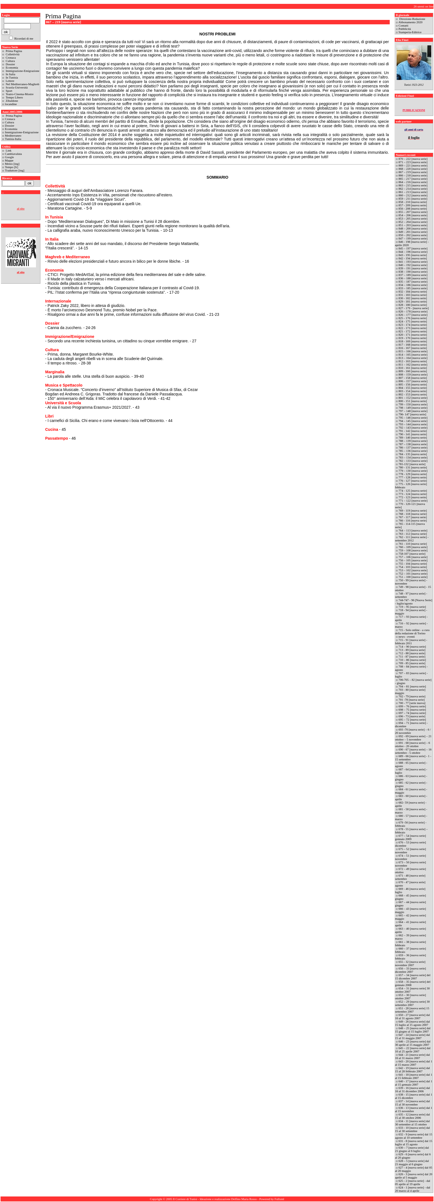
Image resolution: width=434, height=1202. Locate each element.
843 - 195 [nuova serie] (413, 255)
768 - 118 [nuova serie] (413, 513)
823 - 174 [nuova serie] (413, 324)
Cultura (10, 60)
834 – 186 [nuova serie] (413, 284)
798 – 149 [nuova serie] (413, 407)
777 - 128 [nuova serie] (413, 477)
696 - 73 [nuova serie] (412, 716)
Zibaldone (11, 100)
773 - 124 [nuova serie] (413, 494)
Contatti (403, 25)
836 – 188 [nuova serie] (413, 278)
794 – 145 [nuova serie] (413, 421)
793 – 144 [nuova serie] (413, 424)
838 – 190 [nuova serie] (413, 271)
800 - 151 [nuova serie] (413, 401)
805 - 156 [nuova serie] (413, 384)
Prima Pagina (13, 51)
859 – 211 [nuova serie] (413, 198)
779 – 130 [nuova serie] (413, 470)
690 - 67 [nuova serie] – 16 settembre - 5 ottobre (413, 751)
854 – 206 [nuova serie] (413, 215)
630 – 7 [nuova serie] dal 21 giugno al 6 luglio (412, 1149)
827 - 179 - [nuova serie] (414, 308)
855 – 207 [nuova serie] (413, 211)
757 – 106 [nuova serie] (413, 557)
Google (9, 157)
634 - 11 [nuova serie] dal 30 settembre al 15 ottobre (412, 1122)
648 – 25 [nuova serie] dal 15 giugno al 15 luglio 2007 (412, 1029)
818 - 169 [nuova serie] (413, 341)
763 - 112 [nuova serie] (413, 533)
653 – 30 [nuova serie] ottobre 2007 (410, 996)
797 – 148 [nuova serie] (413, 411)
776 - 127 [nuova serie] (413, 480)
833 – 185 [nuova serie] (413, 288)
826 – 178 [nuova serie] (413, 311)
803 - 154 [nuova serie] (413, 391)
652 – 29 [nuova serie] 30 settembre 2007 (412, 1003)
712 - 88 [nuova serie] (412, 653)
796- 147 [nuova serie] (412, 414)
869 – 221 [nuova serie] (413, 165)
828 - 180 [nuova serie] (413, 304)
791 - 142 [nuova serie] (413, 430)
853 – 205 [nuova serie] (413, 218)
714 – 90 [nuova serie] (412, 646)
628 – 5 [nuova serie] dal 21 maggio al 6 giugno (412, 1162)
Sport (8, 90)
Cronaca (10, 57)
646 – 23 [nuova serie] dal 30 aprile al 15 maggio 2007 (412, 1043)
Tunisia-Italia (13, 138)
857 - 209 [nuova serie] (413, 205)
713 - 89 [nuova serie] (412, 649)
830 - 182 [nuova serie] (413, 298)
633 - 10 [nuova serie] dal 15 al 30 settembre (412, 1129)
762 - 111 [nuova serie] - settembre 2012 (411, 538)
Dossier (10, 64)
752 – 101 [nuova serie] (413, 573)
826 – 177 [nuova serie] (413, 314)
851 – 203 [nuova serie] (413, 225)
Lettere (9, 80)
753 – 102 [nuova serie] (413, 570)
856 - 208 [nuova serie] (413, 208)
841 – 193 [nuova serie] (413, 261)
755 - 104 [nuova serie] (413, 563)
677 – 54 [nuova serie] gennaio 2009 (410, 837)
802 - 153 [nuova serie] (413, 394)
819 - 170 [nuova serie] (413, 338)
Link (8, 150)
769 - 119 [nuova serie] (413, 510)
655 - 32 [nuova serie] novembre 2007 (410, 963)
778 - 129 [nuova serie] (413, 474)
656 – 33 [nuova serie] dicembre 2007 (410, 970)
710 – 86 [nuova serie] (412, 659)
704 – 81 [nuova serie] (412, 686)
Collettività (12, 54)
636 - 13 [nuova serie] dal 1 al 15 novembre (413, 1109)
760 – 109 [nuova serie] (413, 547)
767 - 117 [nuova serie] (413, 517)
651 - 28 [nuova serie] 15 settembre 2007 (412, 1010)
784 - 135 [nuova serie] (413, 454)
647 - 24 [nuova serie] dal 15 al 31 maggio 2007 (412, 1036)
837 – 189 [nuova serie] (413, 275)
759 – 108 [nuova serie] (413, 550)
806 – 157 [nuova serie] (413, 381)
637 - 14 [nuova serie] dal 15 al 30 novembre (412, 1102)
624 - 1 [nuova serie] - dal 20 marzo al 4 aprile (412, 1189)
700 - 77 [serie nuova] (412, 703)
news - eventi (407, 636)
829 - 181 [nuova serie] (413, 301)
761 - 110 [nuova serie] (413, 543)
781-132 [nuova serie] (412, 464)
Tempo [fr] (11, 167)
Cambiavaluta (13, 153)
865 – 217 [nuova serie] (413, 178)
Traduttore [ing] (14, 170)
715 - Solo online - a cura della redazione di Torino (412, 631)
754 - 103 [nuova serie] (413, 567)
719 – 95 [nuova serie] (413, 606)
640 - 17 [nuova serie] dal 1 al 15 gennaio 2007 (413, 1083)
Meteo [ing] (12, 163)
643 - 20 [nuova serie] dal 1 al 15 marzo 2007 (413, 1063)
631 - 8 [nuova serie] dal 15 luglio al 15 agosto (413, 1142)
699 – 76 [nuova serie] (412, 706)
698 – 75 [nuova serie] (412, 709)
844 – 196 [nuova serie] (413, 251)
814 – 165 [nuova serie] (413, 354)
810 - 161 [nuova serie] (413, 367)
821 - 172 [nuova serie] (413, 331)
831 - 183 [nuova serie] (413, 294)
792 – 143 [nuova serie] (413, 427)
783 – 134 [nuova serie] (413, 457)
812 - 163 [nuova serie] (413, 361)
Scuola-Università (16, 87)
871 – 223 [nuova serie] (413, 162)
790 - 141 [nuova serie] (413, 434)
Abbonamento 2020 (410, 22)
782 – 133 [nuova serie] (413, 460)
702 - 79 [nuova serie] (412, 696)
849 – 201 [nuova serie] (413, 231)
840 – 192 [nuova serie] (413, 265)
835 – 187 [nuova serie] (413, 281)
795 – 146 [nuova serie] (413, 417)
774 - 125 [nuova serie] (413, 490)
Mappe (9, 160)
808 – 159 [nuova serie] (413, 374)
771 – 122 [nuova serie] (413, 500)
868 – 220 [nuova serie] (413, 168)
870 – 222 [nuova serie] (413, 158)
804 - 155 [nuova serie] (413, 387)
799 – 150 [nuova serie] (413, 404)
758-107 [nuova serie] (412, 553)
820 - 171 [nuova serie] (413, 334)
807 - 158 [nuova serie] (413, 377)
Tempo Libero (14, 97)
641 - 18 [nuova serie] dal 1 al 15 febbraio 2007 (413, 1076)
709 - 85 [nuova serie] (412, 663)
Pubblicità (405, 28)
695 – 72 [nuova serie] (412, 719)
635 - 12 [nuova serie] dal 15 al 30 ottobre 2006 (412, 1116)
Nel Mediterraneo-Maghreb (22, 84)
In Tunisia (11, 77)
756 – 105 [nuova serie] (413, 560)
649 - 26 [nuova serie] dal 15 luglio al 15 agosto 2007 (412, 1023)
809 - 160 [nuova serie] (413, 371)
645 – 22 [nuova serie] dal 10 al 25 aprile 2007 (412, 1049)
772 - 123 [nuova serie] (413, 497)
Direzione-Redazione (412, 18)
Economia (11, 67)
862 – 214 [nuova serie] (413, 188)
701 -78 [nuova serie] (412, 699)
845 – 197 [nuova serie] (413, 248)
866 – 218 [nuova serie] (413, 175)
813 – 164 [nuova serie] (413, 357)
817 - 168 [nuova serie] (413, 344)
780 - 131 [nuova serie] (413, 467)
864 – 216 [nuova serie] (413, 182)
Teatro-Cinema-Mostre (19, 94)
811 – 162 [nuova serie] (413, 364)
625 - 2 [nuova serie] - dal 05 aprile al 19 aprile (412, 1182)
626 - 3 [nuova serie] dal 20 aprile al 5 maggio (413, 1175)
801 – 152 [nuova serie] (413, 397)
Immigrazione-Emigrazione (22, 70)
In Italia (10, 74)
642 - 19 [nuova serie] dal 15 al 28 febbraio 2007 (412, 1069)
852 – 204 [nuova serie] (413, 221)
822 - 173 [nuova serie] (413, 328)
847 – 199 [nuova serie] (413, 238)
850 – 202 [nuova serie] (413, 235)
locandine (11, 104)
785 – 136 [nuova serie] (413, 450)
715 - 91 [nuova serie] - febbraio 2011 (411, 641)
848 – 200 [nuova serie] (413, 228)
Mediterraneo (13, 135)
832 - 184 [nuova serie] (413, 291)
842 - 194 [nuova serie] (413, 258)
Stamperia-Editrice (410, 32)
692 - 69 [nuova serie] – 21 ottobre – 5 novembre (413, 737)
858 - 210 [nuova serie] (413, 202)
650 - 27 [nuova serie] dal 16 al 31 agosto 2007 (412, 1016)
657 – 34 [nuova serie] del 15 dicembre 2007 (412, 976)
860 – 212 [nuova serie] (413, 195)
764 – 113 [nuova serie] (413, 530)
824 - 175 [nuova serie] (413, 321)
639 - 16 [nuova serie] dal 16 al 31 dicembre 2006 (412, 1089)
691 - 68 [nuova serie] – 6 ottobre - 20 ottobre (412, 744)
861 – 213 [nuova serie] (413, 192)
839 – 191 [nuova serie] (413, 268)
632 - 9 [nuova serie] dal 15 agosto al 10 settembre (413, 1136)
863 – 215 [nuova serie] (413, 185)
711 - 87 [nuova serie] (412, 656)
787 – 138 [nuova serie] (413, 444)
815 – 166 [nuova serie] (413, 351)
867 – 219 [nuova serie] (413, 172)
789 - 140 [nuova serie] (413, 437)
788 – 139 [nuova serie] (413, 440)
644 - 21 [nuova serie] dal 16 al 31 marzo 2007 (412, 1056)
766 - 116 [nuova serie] (413, 520)
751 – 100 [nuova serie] (413, 576)
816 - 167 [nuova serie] (413, 348)
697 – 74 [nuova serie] (412, 713)
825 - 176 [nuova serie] (413, 318)
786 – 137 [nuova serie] (413, 447)
